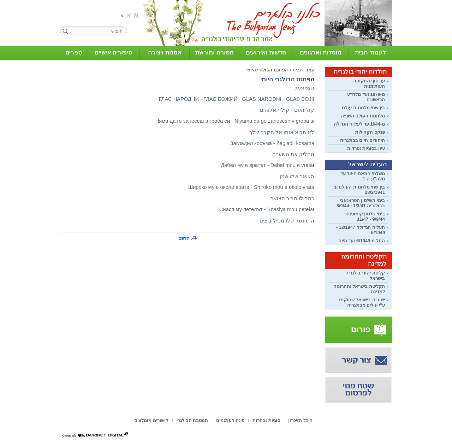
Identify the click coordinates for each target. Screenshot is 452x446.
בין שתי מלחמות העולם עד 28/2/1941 (358, 189)
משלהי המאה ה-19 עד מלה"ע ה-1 (362, 176)
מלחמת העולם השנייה (363, 115)
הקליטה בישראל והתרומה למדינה (359, 289)
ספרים (73, 52)
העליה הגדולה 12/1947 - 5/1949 (360, 230)
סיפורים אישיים (113, 52)
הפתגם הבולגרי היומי (267, 70)
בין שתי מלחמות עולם (363, 107)
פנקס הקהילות (370, 132)
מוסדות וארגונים (320, 52)
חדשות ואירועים (266, 52)
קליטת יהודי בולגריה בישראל (365, 275)
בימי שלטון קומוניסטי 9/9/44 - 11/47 (364, 216)
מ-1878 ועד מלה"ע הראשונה (366, 97)
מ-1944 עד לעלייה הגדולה (359, 124)
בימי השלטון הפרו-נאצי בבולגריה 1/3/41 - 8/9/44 (361, 203)
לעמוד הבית (370, 52)
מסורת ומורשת (214, 52)
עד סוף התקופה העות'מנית (369, 83)
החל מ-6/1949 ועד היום (361, 240)
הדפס (184, 238)
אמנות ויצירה (165, 52)
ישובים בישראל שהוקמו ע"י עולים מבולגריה (362, 302)
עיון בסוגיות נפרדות (366, 148)
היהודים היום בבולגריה (362, 140)
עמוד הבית (303, 70)
